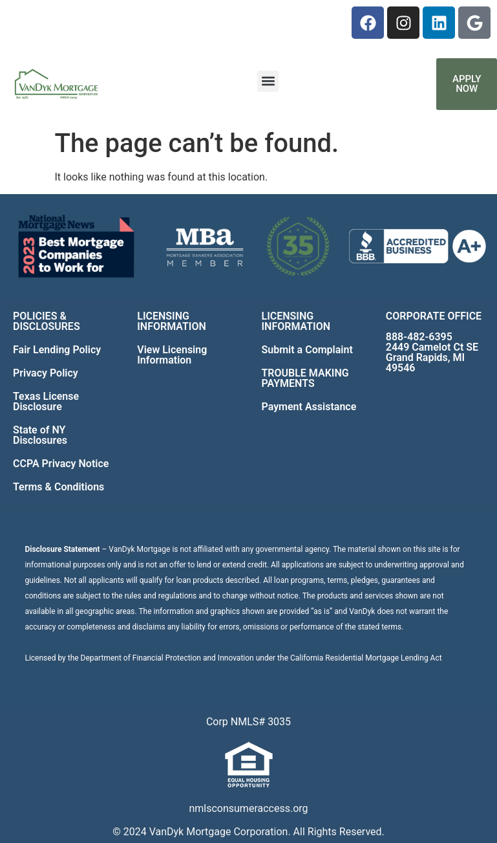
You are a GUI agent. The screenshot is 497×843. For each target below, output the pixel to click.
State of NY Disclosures (40, 435)
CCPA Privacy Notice (61, 463)
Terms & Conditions (58, 487)
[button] (268, 81)
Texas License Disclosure (46, 401)
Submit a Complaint (307, 350)
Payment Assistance (309, 406)
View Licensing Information (172, 355)
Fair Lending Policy (57, 350)
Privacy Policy (45, 373)
